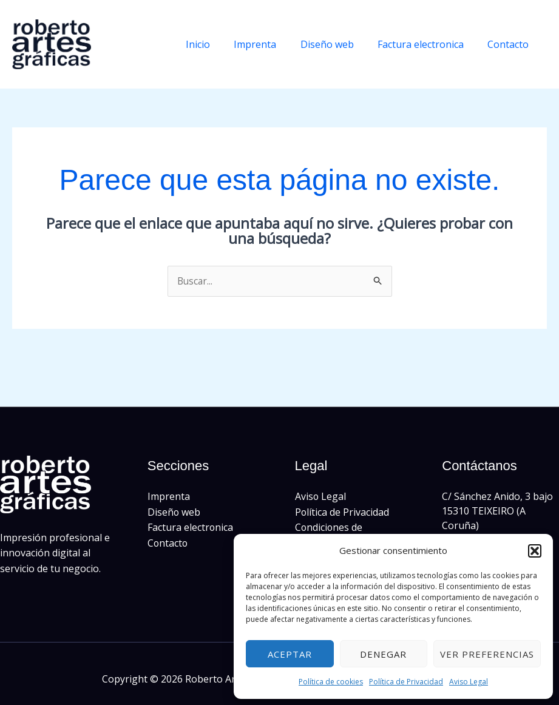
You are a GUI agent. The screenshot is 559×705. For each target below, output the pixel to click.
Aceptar (290, 654)
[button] (535, 551)
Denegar (383, 654)
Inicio (218, 44)
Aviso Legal (468, 681)
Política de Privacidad (406, 681)
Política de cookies (331, 681)
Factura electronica (427, 44)
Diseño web (338, 44)
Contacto (510, 44)
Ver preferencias (487, 654)
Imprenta (270, 44)
